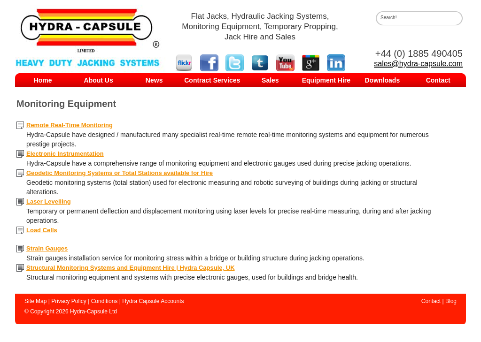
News (154, 80)
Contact (438, 80)
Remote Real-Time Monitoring (69, 125)
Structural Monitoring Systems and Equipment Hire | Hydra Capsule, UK (130, 267)
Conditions (104, 301)
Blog (451, 301)
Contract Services (212, 80)
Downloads (382, 80)
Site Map (35, 301)
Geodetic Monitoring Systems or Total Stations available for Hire (119, 172)
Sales (270, 80)
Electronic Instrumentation (65, 153)
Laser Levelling (48, 201)
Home (43, 80)
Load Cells (41, 230)
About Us (98, 80)
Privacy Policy (68, 301)
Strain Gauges (47, 248)
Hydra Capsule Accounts (153, 301)
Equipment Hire (326, 80)
